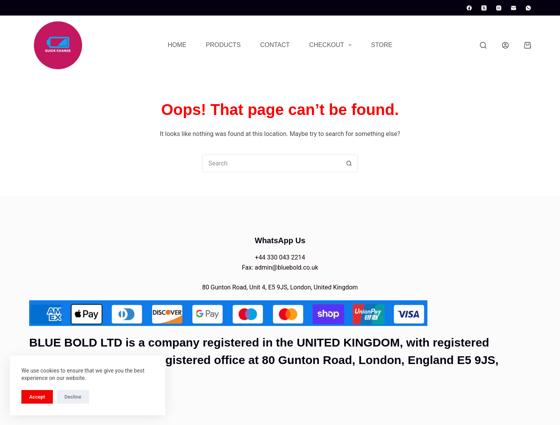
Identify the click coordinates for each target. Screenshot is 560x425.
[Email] (513, 7)
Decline (73, 397)
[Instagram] (498, 7)
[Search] (483, 45)
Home (177, 45)
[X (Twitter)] (483, 7)
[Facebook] (469, 7)
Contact (275, 45)
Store (381, 45)
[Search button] (349, 163)
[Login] (505, 45)
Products (223, 45)
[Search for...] (271, 163)
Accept (37, 397)
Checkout (332, 45)
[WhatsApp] (528, 7)
